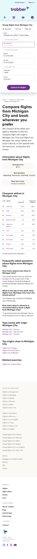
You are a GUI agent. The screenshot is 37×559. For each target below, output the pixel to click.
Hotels (4, 495)
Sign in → (32, 2)
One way (18, 29)
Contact (5, 525)
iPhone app (6, 516)
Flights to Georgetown (10, 392)
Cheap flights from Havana (11, 435)
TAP (7, 231)
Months (5, 462)
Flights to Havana (8, 401)
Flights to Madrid (8, 398)
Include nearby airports (11, 39)
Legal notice (6, 541)
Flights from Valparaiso (10, 353)
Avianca (8, 215)
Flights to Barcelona (9, 413)
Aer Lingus (9, 235)
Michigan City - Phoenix (10, 334)
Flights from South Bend (11, 350)
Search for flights (18, 87)
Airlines (4, 456)
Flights (5, 488)
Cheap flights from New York (12, 450)
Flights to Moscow (9, 416)
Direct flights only (10, 67)
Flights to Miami (7, 405)
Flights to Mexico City (10, 426)
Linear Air (9, 206)
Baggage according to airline (12, 459)
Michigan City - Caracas (10, 329)
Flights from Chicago (9, 348)
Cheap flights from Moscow (12, 438)
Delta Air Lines (10, 220)
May (4, 465)
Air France (9, 239)
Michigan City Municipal (10, 279)
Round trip (8, 29)
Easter (4, 468)
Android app (7, 513)
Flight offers (7, 492)
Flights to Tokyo (8, 423)
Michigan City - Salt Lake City (12, 332)
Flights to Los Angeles (10, 420)
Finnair (8, 244)
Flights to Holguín (8, 429)
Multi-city (28, 29)
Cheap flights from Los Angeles (13, 447)
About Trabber (8, 507)
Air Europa (9, 248)
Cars (4, 498)
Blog (4, 510)
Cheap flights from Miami (11, 441)
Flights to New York (9, 408)
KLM (7, 211)
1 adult (6, 72)
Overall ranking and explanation (13, 254)
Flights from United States (11, 364)
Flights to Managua (9, 395)
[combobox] (18, 34)
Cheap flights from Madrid (11, 444)
